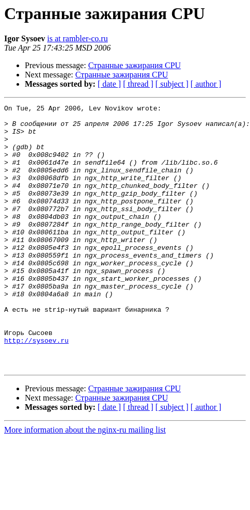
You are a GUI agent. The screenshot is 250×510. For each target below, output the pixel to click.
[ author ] (206, 83)
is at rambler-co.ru (77, 38)
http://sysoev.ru (36, 388)
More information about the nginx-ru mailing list (85, 482)
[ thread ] (138, 83)
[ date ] (109, 83)
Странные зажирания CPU (134, 65)
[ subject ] (172, 83)
